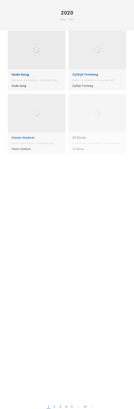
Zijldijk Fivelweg (85, 74)
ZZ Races (79, 137)
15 (84, 406)
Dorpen (75, 80)
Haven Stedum (23, 137)
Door (30, 80)
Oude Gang (20, 74)
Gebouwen (17, 80)
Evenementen (78, 143)
